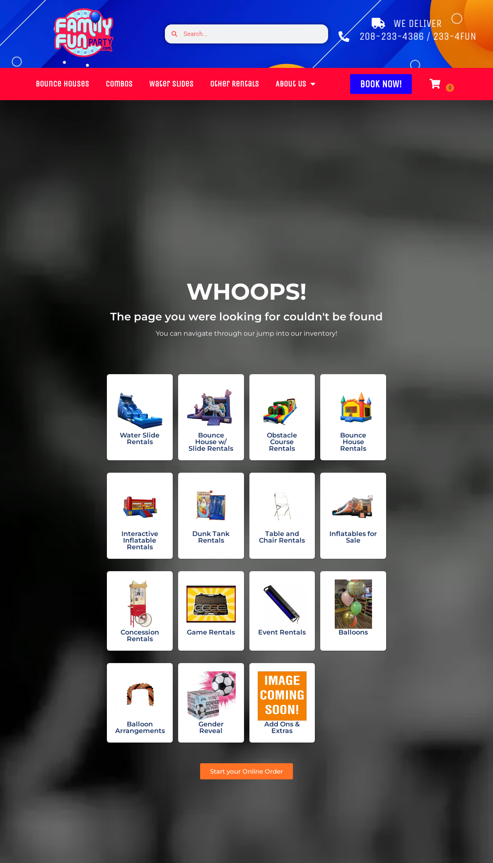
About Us (279, 84)
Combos (102, 84)
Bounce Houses (45, 84)
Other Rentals (217, 84)
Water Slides (154, 84)
